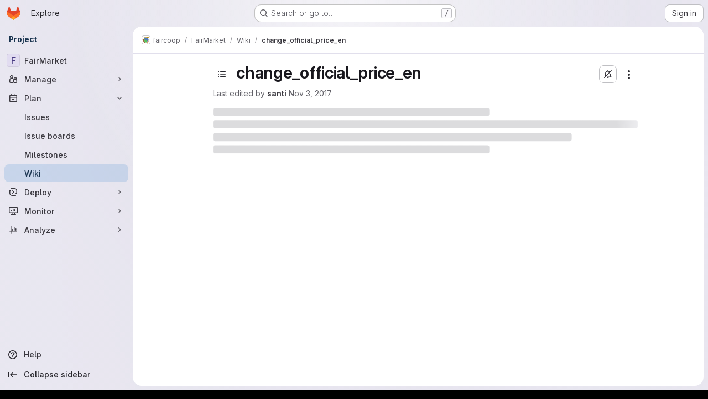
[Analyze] (66, 230)
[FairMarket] (66, 60)
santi (277, 93)
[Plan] (66, 98)
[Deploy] (66, 192)
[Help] (66, 355)
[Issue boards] (66, 135)
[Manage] (66, 79)
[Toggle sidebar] (222, 74)
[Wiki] (66, 173)
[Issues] (66, 117)
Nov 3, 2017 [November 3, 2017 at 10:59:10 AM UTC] (310, 93)
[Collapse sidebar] (66, 375)
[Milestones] (66, 154)
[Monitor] (66, 211)
